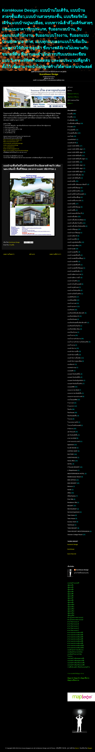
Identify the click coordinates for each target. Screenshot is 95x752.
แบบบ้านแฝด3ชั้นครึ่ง (73, 265)
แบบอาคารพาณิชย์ (73, 390)
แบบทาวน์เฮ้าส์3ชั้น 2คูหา (75, 165)
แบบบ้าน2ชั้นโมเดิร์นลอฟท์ (75, 194)
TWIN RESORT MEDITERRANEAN (78, 531)
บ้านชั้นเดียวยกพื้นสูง (73, 123)
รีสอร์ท (69, 409)
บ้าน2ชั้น (11, 245)
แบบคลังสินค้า (71, 139)
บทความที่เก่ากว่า (55, 254)
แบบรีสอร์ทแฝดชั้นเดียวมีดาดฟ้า (77, 322)
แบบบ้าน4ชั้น (71, 210)
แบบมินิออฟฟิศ (71, 300)
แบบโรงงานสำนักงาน (74, 338)
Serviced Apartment (73, 512)
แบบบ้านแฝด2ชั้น (72, 252)
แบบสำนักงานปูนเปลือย (74, 361)
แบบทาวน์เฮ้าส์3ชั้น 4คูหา (75, 168)
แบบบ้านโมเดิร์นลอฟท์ (74, 284)
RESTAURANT (72, 509)
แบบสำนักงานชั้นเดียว (74, 358)
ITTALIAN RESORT (73, 467)
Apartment (70, 444)
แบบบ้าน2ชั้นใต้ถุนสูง (73, 187)
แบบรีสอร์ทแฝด (72, 319)
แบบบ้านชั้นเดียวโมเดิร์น (75, 223)
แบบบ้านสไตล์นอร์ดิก (73, 290)
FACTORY (70, 454)
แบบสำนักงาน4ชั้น (73, 354)
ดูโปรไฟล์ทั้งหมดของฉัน (81, 573)
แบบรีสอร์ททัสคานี (73, 316)
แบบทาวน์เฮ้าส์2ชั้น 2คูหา (75, 149)
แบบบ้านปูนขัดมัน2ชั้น (74, 242)
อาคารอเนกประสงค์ (73, 441)
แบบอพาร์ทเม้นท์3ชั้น (73, 377)
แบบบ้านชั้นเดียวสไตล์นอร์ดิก (76, 226)
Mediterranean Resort (74, 477)
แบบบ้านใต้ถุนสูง (72, 229)
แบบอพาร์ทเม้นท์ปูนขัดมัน (75, 380)
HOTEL (69, 464)
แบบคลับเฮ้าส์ (71, 142)
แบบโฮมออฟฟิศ (72, 399)
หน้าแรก (32, 254)
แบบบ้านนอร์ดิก (72, 239)
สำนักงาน (70, 428)
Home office (71, 461)
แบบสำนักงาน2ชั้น (73, 351)
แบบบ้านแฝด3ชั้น (72, 261)
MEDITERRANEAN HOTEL (75, 473)
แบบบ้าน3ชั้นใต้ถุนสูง (73, 207)
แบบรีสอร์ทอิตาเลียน (73, 329)
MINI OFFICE (71, 480)
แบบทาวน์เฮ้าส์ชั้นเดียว (74, 175)
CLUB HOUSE (71, 448)
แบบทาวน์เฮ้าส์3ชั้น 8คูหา (75, 171)
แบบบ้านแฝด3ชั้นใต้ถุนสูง (75, 268)
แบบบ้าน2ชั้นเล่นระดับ (74, 200)
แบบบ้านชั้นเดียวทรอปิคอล (75, 220)
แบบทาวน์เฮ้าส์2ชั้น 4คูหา (75, 152)
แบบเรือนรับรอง (72, 332)
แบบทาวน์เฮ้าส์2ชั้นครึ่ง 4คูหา (76, 159)
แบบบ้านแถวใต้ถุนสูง (73, 232)
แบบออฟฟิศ (71, 387)
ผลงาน (69, 90)
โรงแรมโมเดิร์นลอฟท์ (74, 425)
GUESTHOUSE (72, 457)
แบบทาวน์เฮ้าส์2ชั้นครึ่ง (74, 155)
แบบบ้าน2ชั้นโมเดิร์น (73, 191)
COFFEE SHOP (72, 451)
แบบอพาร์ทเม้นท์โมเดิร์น (74, 383)
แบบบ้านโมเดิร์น (72, 281)
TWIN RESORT (72, 528)
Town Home (71, 515)
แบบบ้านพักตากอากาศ (74, 274)
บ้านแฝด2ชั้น (71, 130)
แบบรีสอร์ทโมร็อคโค (73, 326)
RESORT (70, 505)
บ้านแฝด (70, 126)
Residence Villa (72, 502)
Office (69, 493)
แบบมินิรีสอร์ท (71, 297)
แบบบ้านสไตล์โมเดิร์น (74, 293)
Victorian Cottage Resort (74, 534)
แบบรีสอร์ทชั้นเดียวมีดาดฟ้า (75, 313)
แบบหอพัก (70, 370)
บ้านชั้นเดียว (71, 120)
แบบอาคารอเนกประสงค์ (74, 396)
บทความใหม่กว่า (9, 254)
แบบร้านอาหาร (72, 306)
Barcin (77, 748)
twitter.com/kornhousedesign (10, 145)
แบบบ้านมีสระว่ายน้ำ (73, 277)
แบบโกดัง (70, 136)
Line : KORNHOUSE (9, 147)
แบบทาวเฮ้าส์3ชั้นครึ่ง (74, 178)
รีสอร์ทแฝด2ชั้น (72, 415)
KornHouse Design (82, 570)
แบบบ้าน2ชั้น (71, 181)
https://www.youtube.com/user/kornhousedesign (15, 150)
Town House (71, 518)
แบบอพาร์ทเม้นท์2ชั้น (73, 374)
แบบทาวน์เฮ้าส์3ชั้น (73, 162)
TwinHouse (70, 525)
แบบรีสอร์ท (70, 309)
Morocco (70, 486)
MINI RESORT (72, 483)
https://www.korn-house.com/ (11, 141)
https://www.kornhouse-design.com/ (12, 140)
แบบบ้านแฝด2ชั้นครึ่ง (73, 255)
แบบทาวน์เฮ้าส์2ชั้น (73, 146)
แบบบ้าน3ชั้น (71, 204)
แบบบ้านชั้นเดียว (72, 216)
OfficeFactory (71, 496)
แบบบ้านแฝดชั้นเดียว (73, 271)
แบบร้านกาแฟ (71, 303)
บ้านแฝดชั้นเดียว (72, 133)
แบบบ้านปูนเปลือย (73, 245)
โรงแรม (69, 419)
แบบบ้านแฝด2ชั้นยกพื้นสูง (75, 258)
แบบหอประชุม (71, 367)
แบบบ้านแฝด (71, 248)
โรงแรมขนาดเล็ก (72, 422)
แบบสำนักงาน (71, 348)
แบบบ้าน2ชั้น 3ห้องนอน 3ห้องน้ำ (77, 184)
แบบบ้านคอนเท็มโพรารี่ (74, 213)
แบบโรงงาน (71, 335)
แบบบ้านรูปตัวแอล (73, 287)
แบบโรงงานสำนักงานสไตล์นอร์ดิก (77, 342)
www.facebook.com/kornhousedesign (13, 143)
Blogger (90, 748)
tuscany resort (71, 522)
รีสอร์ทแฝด (70, 412)
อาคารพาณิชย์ (71, 438)
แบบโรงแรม (71, 345)
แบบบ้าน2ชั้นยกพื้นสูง (74, 197)
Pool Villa (70, 499)
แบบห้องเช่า (71, 364)
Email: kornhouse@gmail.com (11, 148)
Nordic (69, 489)
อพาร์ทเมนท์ (71, 432)
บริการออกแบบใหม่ (73, 100)
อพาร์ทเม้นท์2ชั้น (72, 435)
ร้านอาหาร (70, 406)
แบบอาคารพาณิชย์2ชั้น (74, 393)
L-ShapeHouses (72, 470)
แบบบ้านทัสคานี (72, 236)
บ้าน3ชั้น (70, 117)
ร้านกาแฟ (70, 403)
